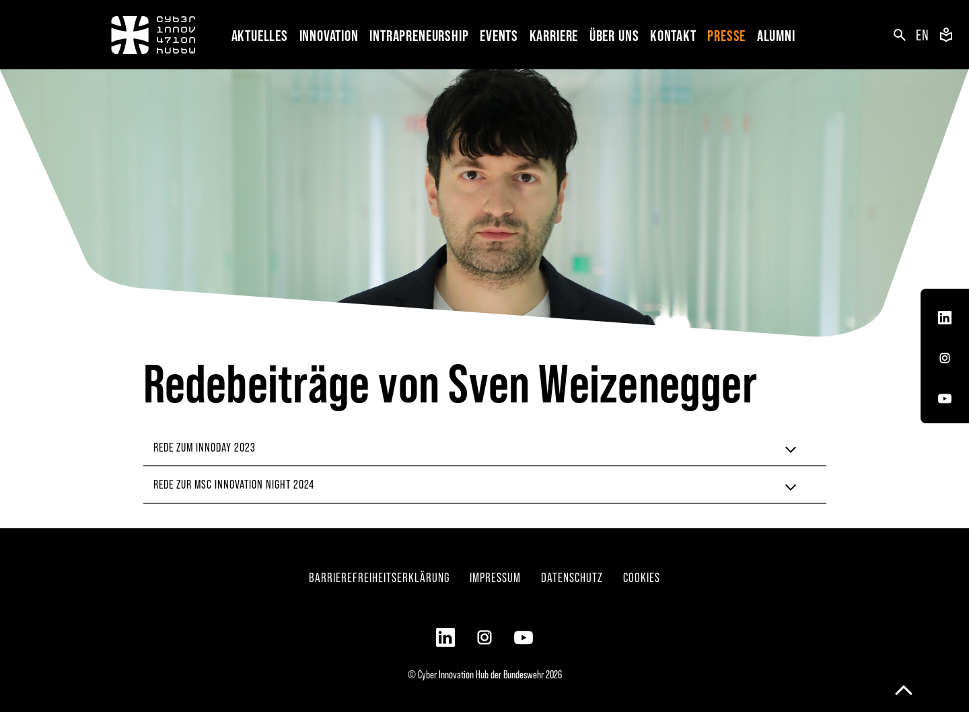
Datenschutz (572, 577)
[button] (331, 34)
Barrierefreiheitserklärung (379, 577)
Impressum (495, 577)
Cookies (641, 577)
